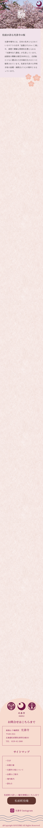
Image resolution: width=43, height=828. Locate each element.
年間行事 (10, 765)
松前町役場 (21, 801)
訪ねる (9, 783)
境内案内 (10, 779)
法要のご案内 (12, 774)
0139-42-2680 (17, 741)
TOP (9, 760)
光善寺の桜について (15, 769)
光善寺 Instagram (24, 810)
